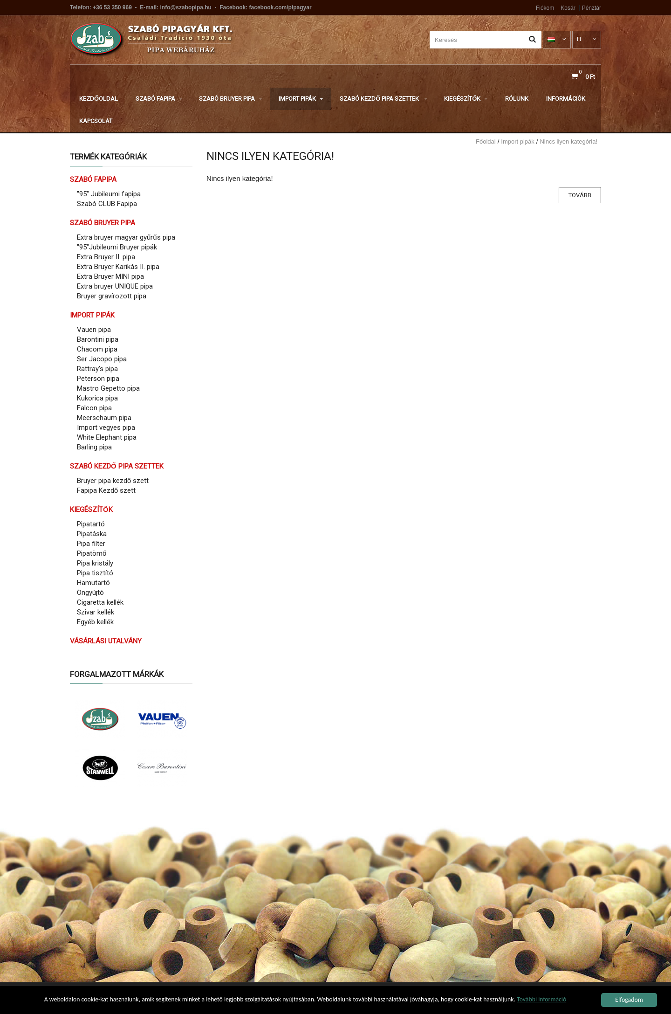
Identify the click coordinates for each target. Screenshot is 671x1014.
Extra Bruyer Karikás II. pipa (118, 266)
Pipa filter (91, 543)
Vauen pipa (94, 329)
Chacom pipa (97, 349)
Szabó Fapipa (159, 98)
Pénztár (591, 8)
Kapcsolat (95, 120)
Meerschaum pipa (104, 418)
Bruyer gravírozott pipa (111, 296)
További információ (541, 1001)
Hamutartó (93, 583)
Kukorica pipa (97, 398)
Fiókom (545, 8)
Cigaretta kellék (100, 602)
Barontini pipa (97, 339)
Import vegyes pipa (106, 427)
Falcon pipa (94, 408)
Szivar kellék (95, 612)
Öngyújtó (90, 592)
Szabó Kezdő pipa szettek (383, 98)
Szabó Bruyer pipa (230, 98)
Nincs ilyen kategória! (568, 141)
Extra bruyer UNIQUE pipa (115, 286)
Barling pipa (94, 447)
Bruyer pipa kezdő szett (113, 480)
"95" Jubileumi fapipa (109, 194)
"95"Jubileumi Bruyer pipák (117, 247)
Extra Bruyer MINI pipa (110, 276)
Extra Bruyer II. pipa (106, 257)
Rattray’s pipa (97, 369)
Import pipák (301, 98)
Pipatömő (91, 553)
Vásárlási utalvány (106, 641)
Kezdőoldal (98, 98)
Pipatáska (92, 534)
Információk (565, 98)
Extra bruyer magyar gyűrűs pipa (126, 237)
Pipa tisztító (95, 573)
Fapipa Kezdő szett (106, 490)
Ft (586, 39)
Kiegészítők (465, 98)
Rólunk (516, 98)
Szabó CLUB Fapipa (107, 204)
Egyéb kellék (95, 622)
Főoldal (486, 141)
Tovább (579, 195)
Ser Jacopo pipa (102, 359)
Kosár (568, 8)
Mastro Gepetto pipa (108, 388)
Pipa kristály (95, 563)
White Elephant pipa (107, 437)
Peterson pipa (98, 378)
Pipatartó (91, 524)
